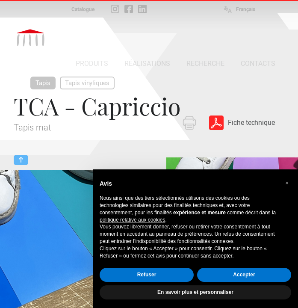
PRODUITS (92, 63)
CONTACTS (258, 63)
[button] (287, 183)
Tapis (42, 83)
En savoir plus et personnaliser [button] (195, 292)
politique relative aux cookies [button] (132, 220)
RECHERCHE (205, 63)
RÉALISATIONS (147, 63)
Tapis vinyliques (87, 83)
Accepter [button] (244, 275)
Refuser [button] (146, 275)
